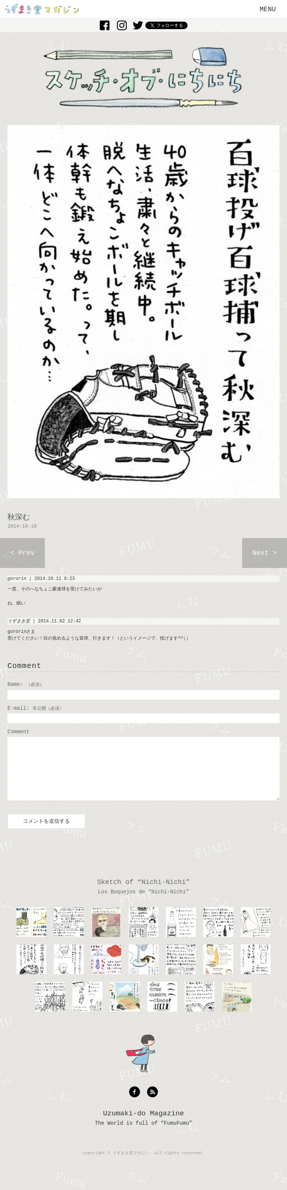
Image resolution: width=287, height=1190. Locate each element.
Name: (25, 684)
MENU (268, 9)
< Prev (22, 553)
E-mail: (35, 708)
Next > (265, 553)
